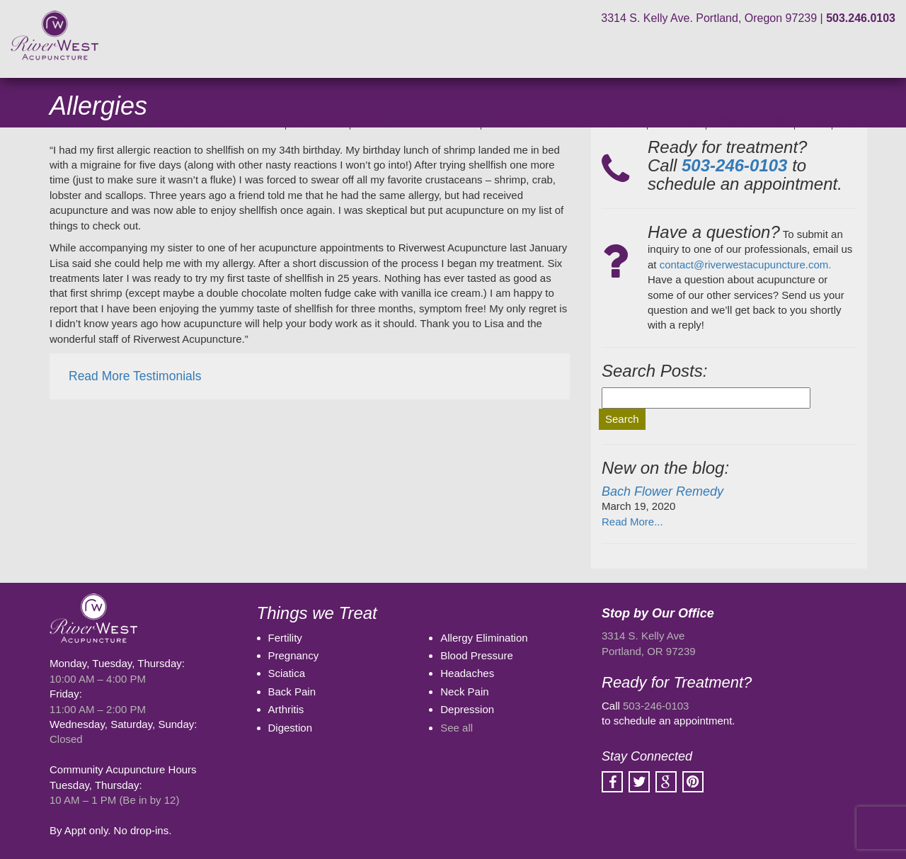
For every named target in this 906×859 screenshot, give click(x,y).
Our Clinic (318, 121)
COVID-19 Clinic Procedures (206, 121)
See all (456, 728)
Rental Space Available (415, 121)
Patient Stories (750, 121)
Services (676, 121)
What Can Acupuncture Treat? (564, 121)
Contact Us (867, 121)
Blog (813, 121)
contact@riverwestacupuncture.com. (746, 264)
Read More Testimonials (135, 376)
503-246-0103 (656, 706)
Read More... (632, 522)
